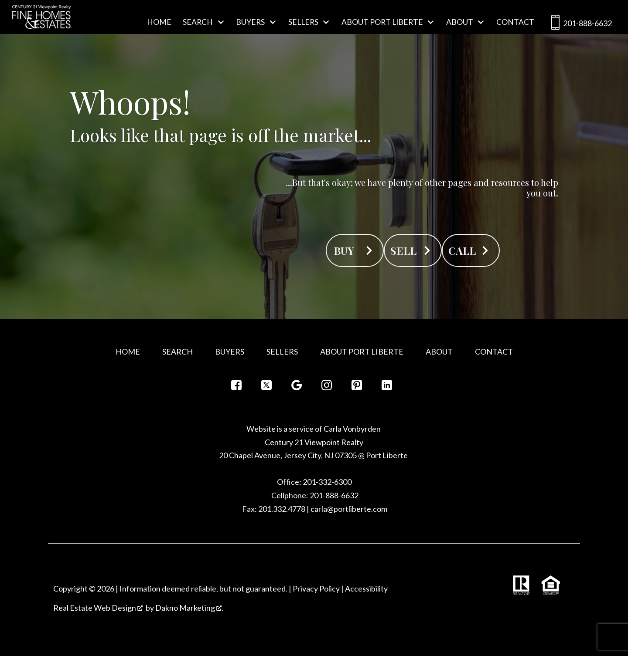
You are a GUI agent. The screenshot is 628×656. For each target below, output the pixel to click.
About (439, 351)
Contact (515, 22)
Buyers (229, 351)
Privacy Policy (316, 588)
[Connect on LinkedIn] (387, 387)
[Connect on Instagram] (326, 387)
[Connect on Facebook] (236, 387)
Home (159, 22)
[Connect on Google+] (296, 387)
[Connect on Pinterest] (357, 387)
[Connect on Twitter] (266, 387)
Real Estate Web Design (98, 607)
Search (177, 351)
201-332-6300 (326, 482)
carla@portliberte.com (349, 509)
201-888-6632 (580, 24)
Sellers (282, 351)
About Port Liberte (361, 351)
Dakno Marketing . (189, 607)
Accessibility (366, 588)
